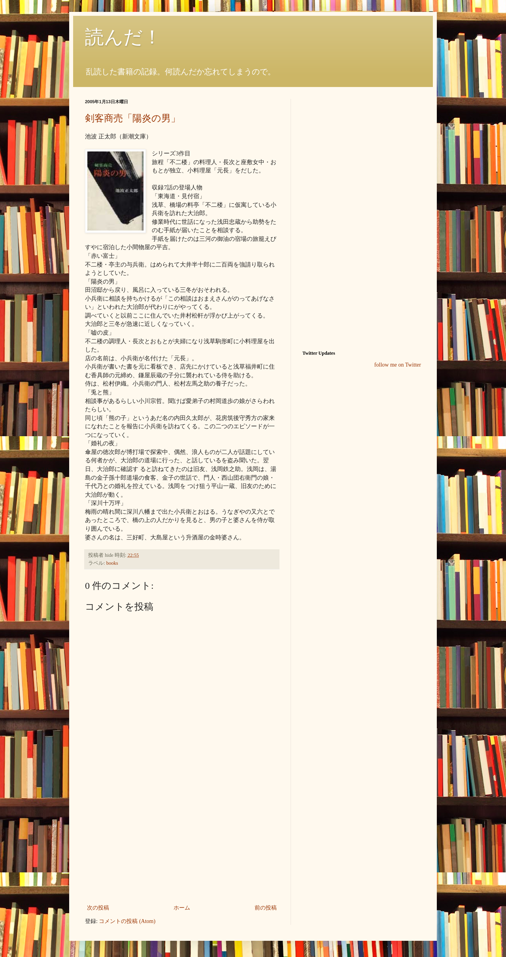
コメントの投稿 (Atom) (127, 921)
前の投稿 (266, 908)
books (112, 563)
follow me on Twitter (397, 365)
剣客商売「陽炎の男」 (132, 118)
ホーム (182, 908)
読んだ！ (123, 36)
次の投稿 (98, 908)
